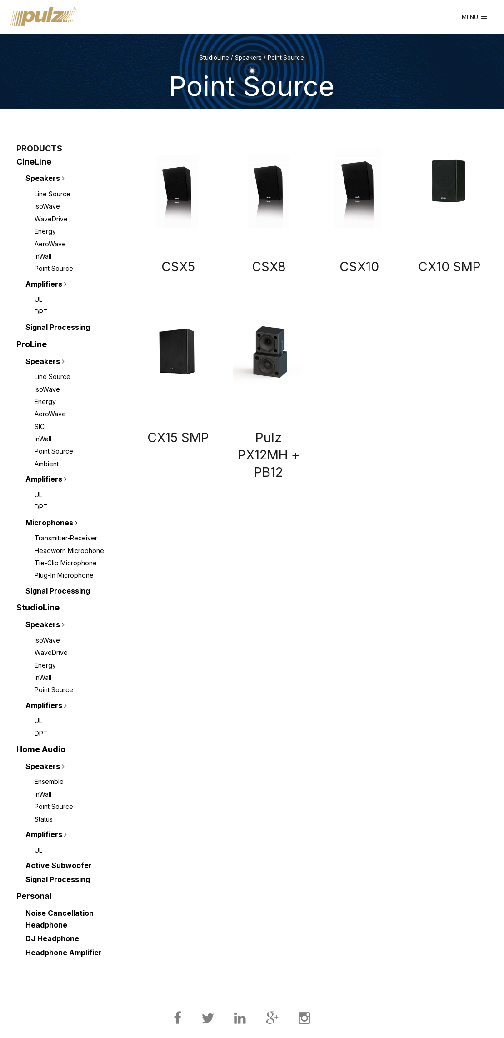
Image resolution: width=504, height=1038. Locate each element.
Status (44, 819)
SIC (40, 426)
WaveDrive (51, 219)
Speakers (42, 178)
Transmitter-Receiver (66, 538)
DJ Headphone (52, 938)
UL (38, 299)
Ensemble (49, 781)
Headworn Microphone (69, 550)
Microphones (49, 522)
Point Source (54, 268)
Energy (45, 231)
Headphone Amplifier (63, 952)
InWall (43, 256)
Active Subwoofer (58, 865)
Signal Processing (57, 327)
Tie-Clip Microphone (66, 563)
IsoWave (47, 206)
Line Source (52, 194)
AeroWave (50, 244)
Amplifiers (43, 284)
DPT (41, 312)
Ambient (47, 464)
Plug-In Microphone (64, 575)
